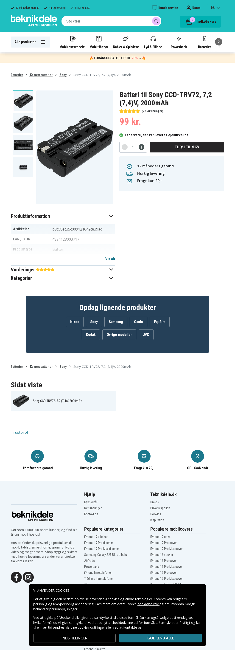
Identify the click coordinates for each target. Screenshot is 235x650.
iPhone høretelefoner (98, 572)
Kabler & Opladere (126, 42)
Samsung (116, 322)
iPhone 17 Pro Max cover (166, 549)
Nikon (74, 322)
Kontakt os (91, 514)
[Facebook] (16, 576)
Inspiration (157, 520)
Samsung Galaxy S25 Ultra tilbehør (106, 555)
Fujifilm (159, 322)
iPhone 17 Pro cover (163, 543)
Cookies (155, 514)
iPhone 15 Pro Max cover (166, 578)
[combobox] (111, 21)
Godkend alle (160, 638)
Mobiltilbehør (99, 42)
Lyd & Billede (153, 42)
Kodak (91, 334)
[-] (125, 147)
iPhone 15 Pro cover (163, 572)
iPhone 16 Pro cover (163, 561)
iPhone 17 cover (160, 537)
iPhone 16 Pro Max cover (166, 566)
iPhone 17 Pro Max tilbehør (101, 549)
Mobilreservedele (72, 42)
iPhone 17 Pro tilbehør (98, 543)
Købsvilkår (90, 502)
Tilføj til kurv (187, 147)
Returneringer (93, 508)
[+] (141, 147)
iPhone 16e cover (161, 555)
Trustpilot (19, 432)
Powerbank (179, 42)
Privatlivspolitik (160, 508)
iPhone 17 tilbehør (96, 537)
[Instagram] (28, 576)
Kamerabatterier (41, 75)
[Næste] (218, 41)
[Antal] (133, 147)
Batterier (204, 42)
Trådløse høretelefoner (99, 578)
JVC (146, 334)
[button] (63, 216)
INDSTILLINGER (74, 638)
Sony (63, 75)
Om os (154, 502)
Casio (138, 322)
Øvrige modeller (119, 334)
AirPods (89, 561)
